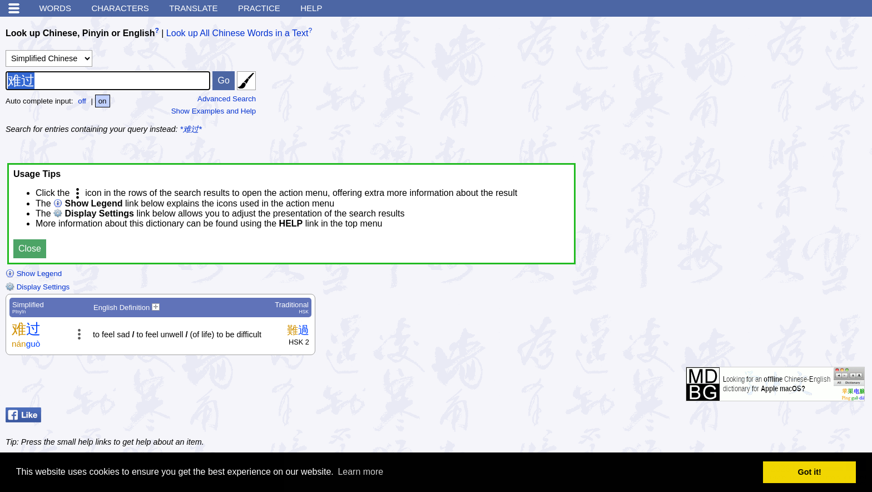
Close (29, 248)
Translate (193, 8)
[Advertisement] (783, 91)
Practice (259, 8)
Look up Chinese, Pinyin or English (80, 33)
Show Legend (34, 273)
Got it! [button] (809, 472)
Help (311, 8)
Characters (119, 8)
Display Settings (38, 287)
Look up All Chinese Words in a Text (237, 33)
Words (55, 8)
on (102, 101)
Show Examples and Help (213, 111)
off (82, 101)
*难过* (191, 129)
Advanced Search (226, 99)
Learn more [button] (360, 471)
